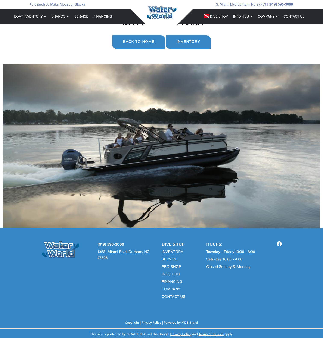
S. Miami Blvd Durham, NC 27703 (241, 4)
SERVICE (81, 16)
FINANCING (102, 16)
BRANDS (60, 16)
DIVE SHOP (219, 16)
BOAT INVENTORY (30, 16)
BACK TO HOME (139, 42)
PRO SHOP (171, 267)
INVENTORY (188, 42)
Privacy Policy (151, 323)
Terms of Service (211, 334)
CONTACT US (294, 16)
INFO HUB (243, 16)
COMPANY (268, 16)
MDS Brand (189, 323)
